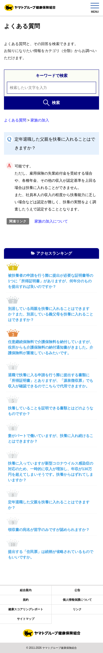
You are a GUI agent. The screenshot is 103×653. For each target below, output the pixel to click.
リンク (77, 609)
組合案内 (26, 590)
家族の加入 (39, 120)
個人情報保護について (77, 599)
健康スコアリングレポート (25, 609)
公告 (77, 590)
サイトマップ (25, 618)
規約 (26, 599)
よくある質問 (15, 120)
